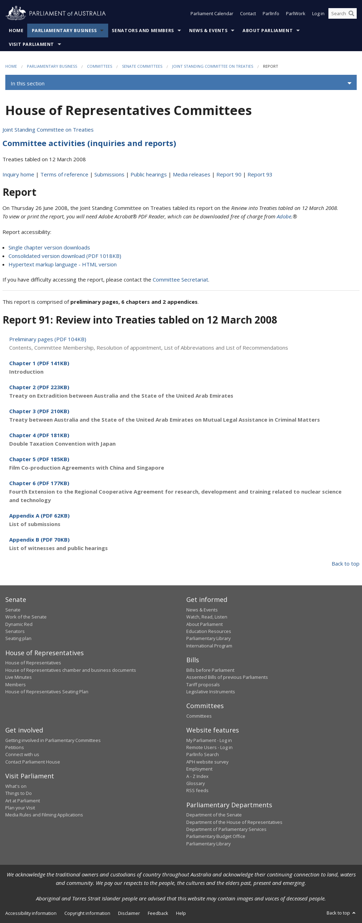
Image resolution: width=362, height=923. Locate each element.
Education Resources (208, 631)
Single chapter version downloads (49, 247)
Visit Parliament (31, 44)
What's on (16, 786)
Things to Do (18, 793)
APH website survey (207, 762)
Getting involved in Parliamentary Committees (53, 740)
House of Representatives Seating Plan (46, 691)
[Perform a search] (351, 13)
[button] (181, 83)
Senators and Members (143, 31)
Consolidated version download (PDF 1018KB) (64, 255)
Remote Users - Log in (209, 747)
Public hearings (148, 174)
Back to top (346, 563)
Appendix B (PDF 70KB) (39, 539)
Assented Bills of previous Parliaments (227, 677)
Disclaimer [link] (129, 913)
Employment (199, 769)
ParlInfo (271, 13)
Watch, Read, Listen (206, 617)
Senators (15, 631)
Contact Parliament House (32, 762)
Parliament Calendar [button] (212, 13)
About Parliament (268, 31)
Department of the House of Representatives (234, 822)
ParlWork (295, 13)
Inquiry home (18, 174)
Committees (99, 66)
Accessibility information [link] (31, 913)
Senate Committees (142, 66)
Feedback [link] (158, 913)
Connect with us (22, 754)
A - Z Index (197, 776)
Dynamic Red (19, 624)
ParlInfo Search (202, 754)
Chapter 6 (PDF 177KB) (39, 483)
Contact (248, 13)
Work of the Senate (26, 617)
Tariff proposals (203, 684)
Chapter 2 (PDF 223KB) (39, 387)
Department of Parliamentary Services (226, 829)
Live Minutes (18, 677)
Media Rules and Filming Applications (44, 815)
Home (16, 31)
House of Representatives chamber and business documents (70, 670)
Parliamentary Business (64, 31)
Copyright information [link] (87, 913)
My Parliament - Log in (209, 740)
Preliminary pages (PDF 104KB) (47, 339)
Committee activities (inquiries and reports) (89, 143)
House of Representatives (33, 662)
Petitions (14, 747)
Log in (318, 13)
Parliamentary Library (208, 638)
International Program (209, 646)
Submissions (109, 174)
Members (15, 684)
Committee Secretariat (180, 279)
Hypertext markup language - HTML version (62, 264)
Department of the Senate (214, 815)
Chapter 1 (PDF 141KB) (39, 363)
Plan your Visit (20, 807)
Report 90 (228, 174)
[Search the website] (342, 13)
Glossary (195, 783)
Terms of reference (64, 174)
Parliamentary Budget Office (215, 836)
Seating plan (18, 638)
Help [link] (181, 913)
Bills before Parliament (210, 670)
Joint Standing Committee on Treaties (212, 66)
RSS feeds (197, 790)
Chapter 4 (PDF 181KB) (39, 435)
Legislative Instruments (210, 691)
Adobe (284, 216)
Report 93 (260, 174)
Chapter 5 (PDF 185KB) (39, 459)
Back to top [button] (342, 913)
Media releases (191, 174)
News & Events (208, 31)
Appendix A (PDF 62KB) (39, 515)
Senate (13, 610)
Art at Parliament (22, 800)
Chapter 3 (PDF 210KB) (39, 411)
